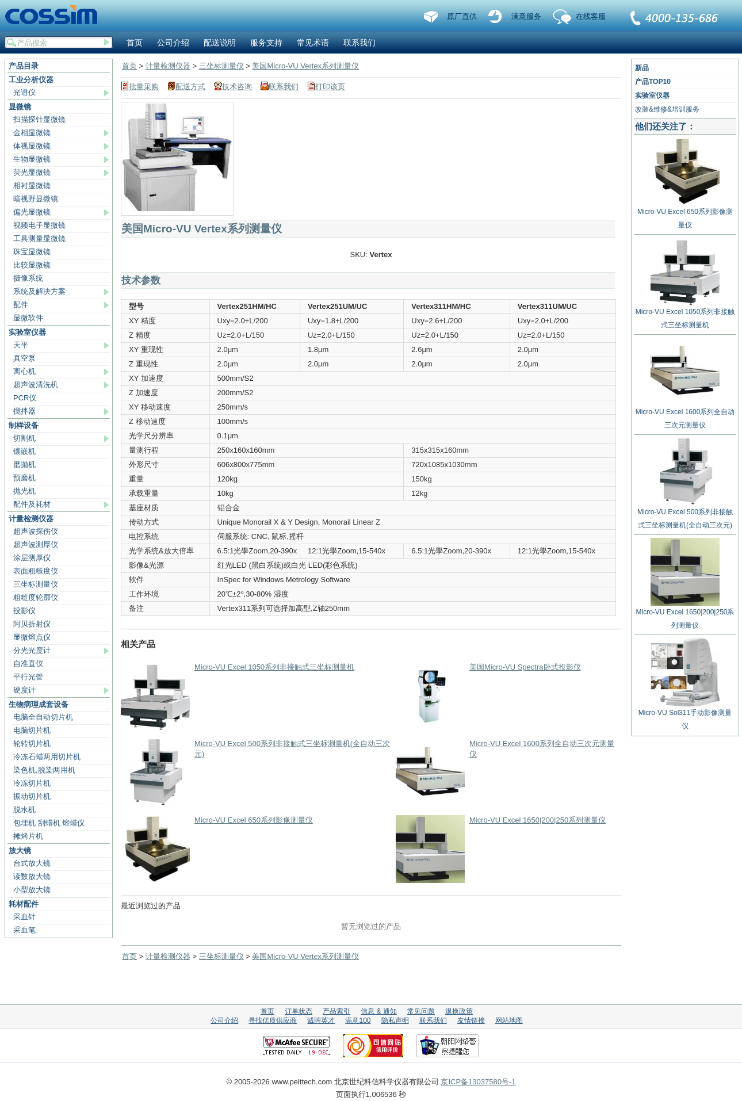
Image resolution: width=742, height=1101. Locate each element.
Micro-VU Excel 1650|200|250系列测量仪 (537, 820)
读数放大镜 (32, 876)
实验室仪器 (27, 332)
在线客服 (591, 16)
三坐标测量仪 (35, 584)
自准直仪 (28, 663)
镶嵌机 (24, 451)
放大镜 (20, 850)
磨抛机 (24, 464)
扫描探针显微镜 (39, 119)
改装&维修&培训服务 (667, 109)
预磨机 (24, 477)
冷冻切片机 (32, 783)
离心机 (24, 371)
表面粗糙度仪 (35, 571)
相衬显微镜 (32, 185)
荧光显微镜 (32, 172)
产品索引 (336, 1011)
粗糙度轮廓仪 (35, 597)
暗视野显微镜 (35, 198)
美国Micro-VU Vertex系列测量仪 (305, 66)
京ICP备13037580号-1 (478, 1081)
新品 (642, 68)
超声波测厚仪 (35, 544)
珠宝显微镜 (32, 251)
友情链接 (471, 1020)
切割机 (24, 438)
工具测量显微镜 (39, 238)
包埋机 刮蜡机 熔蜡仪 (49, 823)
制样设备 (24, 425)
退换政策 (459, 1011)
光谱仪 (24, 92)
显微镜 (20, 106)
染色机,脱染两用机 (44, 770)
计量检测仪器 (31, 518)
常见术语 (313, 42)
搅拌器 (24, 411)
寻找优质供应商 (272, 1020)
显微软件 (28, 318)
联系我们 (674, 18)
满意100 (357, 1020)
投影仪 (24, 610)
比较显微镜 (32, 265)
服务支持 (266, 42)
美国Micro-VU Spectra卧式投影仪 (525, 667)
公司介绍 (173, 42)
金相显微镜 (32, 132)
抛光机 (24, 491)
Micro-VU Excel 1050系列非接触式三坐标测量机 (274, 667)
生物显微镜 (32, 159)
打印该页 (330, 86)
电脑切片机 (32, 730)
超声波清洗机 (35, 384)
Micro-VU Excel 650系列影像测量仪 (253, 820)
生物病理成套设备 (38, 704)
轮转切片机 (32, 743)
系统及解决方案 (39, 291)
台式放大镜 (32, 863)
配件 (20, 304)
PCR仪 (24, 397)
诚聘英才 (321, 1020)
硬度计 (24, 690)
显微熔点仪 (32, 637)
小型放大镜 (32, 889)
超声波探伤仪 (35, 531)
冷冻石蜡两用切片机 (47, 756)
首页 (135, 42)
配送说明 (220, 42)
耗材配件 (24, 904)
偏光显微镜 (32, 212)
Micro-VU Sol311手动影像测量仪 (685, 715)
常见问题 (421, 1011)
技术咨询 (237, 86)
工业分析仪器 (31, 79)
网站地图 (509, 1020)
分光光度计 (32, 650)
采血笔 (24, 930)
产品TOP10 (653, 82)
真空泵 (24, 358)
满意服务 (526, 16)
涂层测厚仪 (32, 557)
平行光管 (28, 676)
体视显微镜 (32, 146)
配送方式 (190, 86)
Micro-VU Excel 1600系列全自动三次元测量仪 (685, 414)
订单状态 (298, 1011)
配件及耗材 (32, 504)
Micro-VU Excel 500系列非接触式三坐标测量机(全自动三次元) (685, 514)
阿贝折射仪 (32, 624)
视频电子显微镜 (39, 225)
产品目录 (24, 66)
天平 (20, 345)
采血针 (24, 916)
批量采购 (144, 86)
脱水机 (24, 809)
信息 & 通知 (379, 1011)
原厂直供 (462, 16)
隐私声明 (395, 1020)
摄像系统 (28, 278)
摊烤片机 (28, 836)
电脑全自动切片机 (43, 717)
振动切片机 (32, 796)
